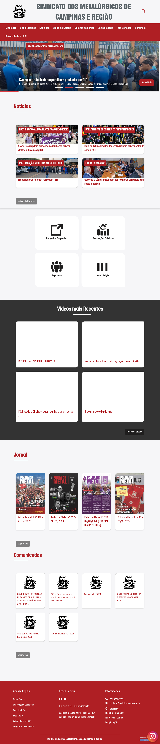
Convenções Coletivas (23, 704)
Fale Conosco (124, 27)
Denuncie (140, 27)
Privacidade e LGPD (16, 36)
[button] (59, 87)
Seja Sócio (18, 715)
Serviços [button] (44, 27)
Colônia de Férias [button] (84, 27)
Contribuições (19, 710)
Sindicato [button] (11, 27)
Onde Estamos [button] (28, 27)
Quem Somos (19, 699)
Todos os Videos (134, 431)
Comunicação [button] (105, 27)
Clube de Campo (62, 27)
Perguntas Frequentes (23, 726)
